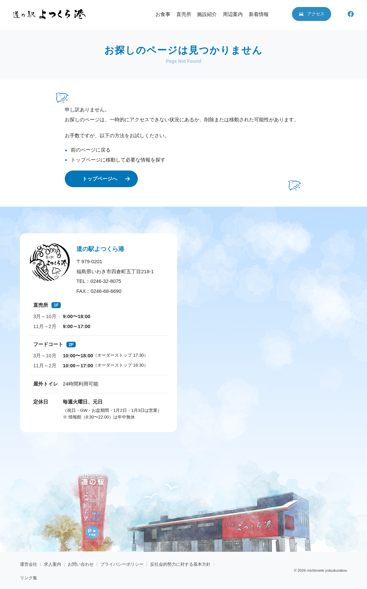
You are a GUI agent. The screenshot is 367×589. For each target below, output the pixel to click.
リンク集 (28, 577)
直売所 (183, 14)
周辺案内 (233, 14)
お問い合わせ (81, 564)
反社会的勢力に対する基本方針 (180, 564)
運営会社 (28, 564)
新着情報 (259, 14)
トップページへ (99, 178)
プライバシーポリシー (121, 564)
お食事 (162, 14)
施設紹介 (207, 14)
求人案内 (52, 564)
